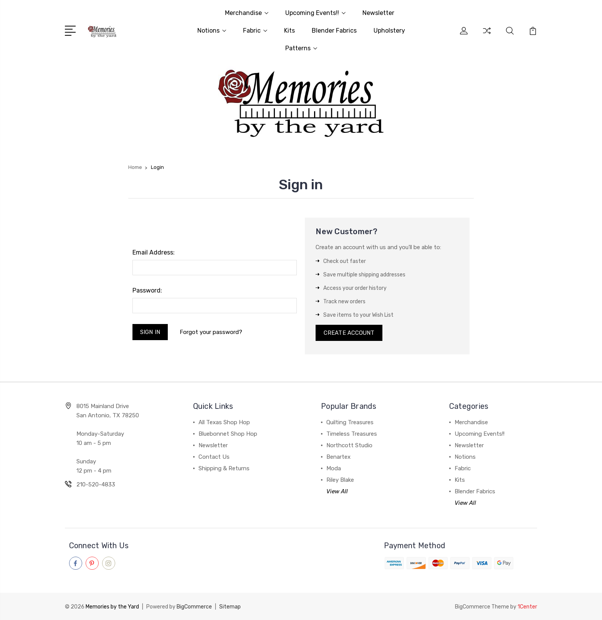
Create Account (349, 333)
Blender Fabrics (334, 30)
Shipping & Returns (224, 469)
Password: (147, 290)
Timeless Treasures (351, 434)
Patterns (301, 48)
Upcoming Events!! (315, 13)
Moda (333, 469)
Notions (211, 30)
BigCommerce (194, 606)
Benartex (338, 457)
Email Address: (153, 252)
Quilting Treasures (350, 423)
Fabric (255, 30)
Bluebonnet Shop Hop (227, 434)
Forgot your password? (211, 332)
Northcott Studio (349, 446)
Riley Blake (340, 480)
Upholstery (389, 30)
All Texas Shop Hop (224, 423)
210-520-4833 (95, 485)
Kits (289, 30)
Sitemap (230, 606)
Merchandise (246, 13)
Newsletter (378, 13)
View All (337, 492)
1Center (527, 606)
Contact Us (214, 457)
